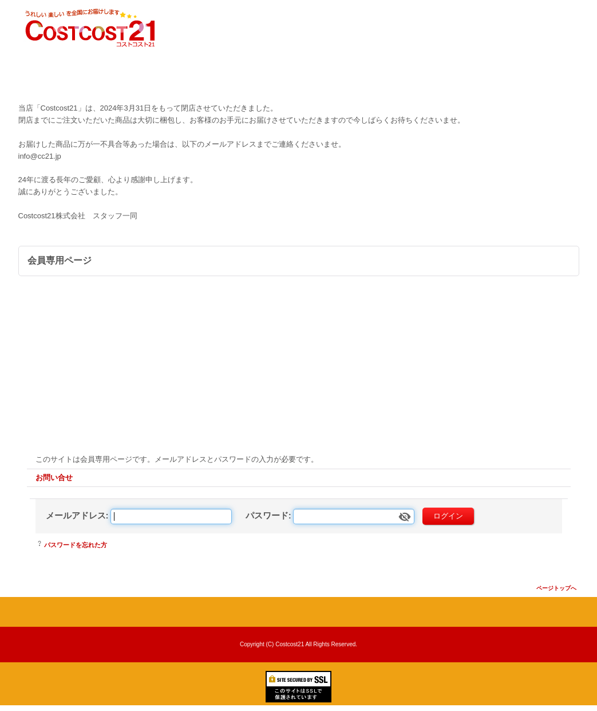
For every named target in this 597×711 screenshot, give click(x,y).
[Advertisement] (298, 362)
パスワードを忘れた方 (75, 544)
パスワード (267, 515)
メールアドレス (76, 515)
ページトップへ (556, 588)
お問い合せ (54, 477)
